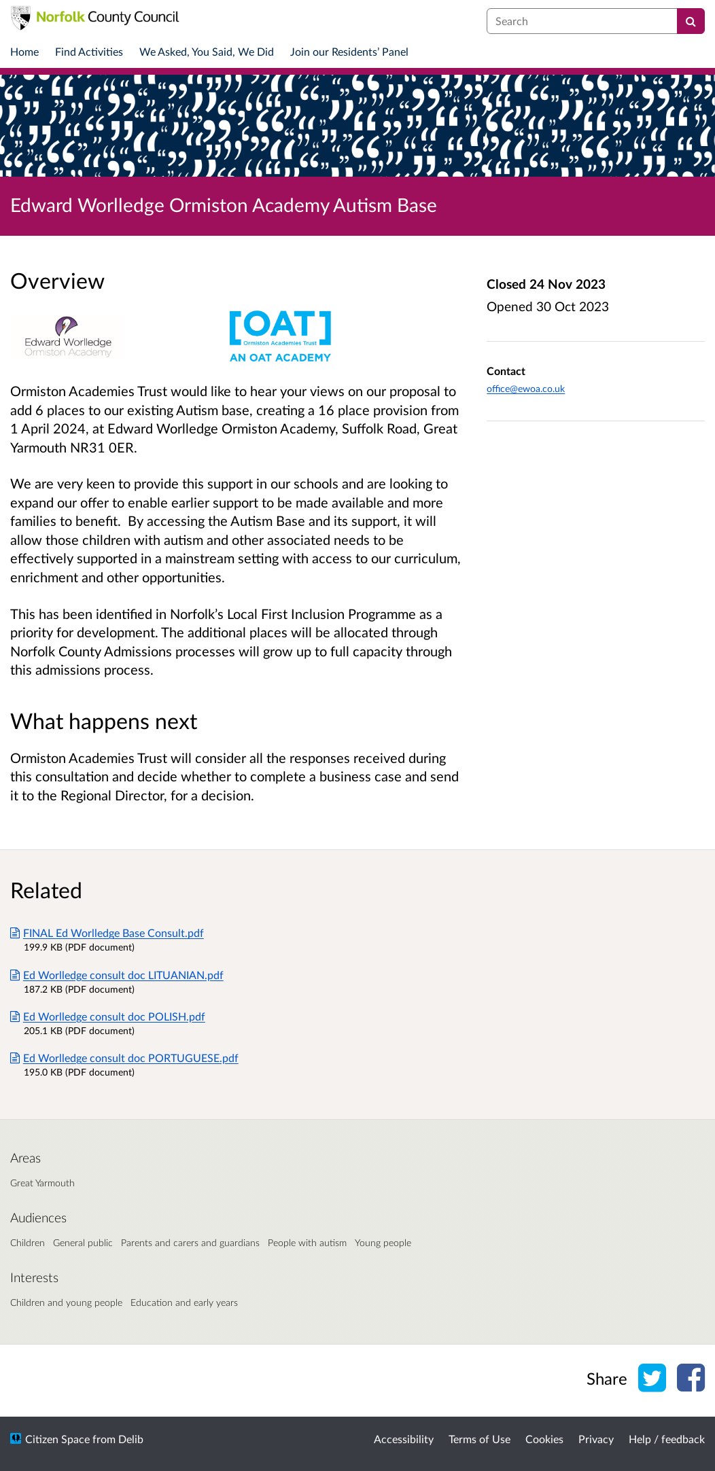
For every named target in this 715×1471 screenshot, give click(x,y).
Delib (130, 1438)
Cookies (544, 1438)
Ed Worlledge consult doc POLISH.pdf (107, 1016)
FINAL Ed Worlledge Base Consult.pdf (107, 932)
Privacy (596, 1438)
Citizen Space (57, 1438)
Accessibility (404, 1438)
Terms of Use (479, 1438)
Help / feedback (667, 1438)
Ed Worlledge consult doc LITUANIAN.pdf (117, 974)
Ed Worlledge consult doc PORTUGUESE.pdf (124, 1057)
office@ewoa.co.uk (526, 388)
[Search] (691, 21)
